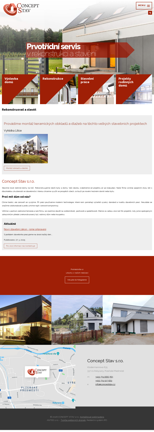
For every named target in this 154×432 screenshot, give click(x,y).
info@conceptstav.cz (105, 386)
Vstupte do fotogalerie (77, 282)
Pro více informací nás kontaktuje (20, 248)
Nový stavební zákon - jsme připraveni (25, 231)
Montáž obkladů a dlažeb (17, 170)
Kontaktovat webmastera (92, 419)
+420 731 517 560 (103, 382)
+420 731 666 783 (104, 379)
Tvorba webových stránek (73, 422)
